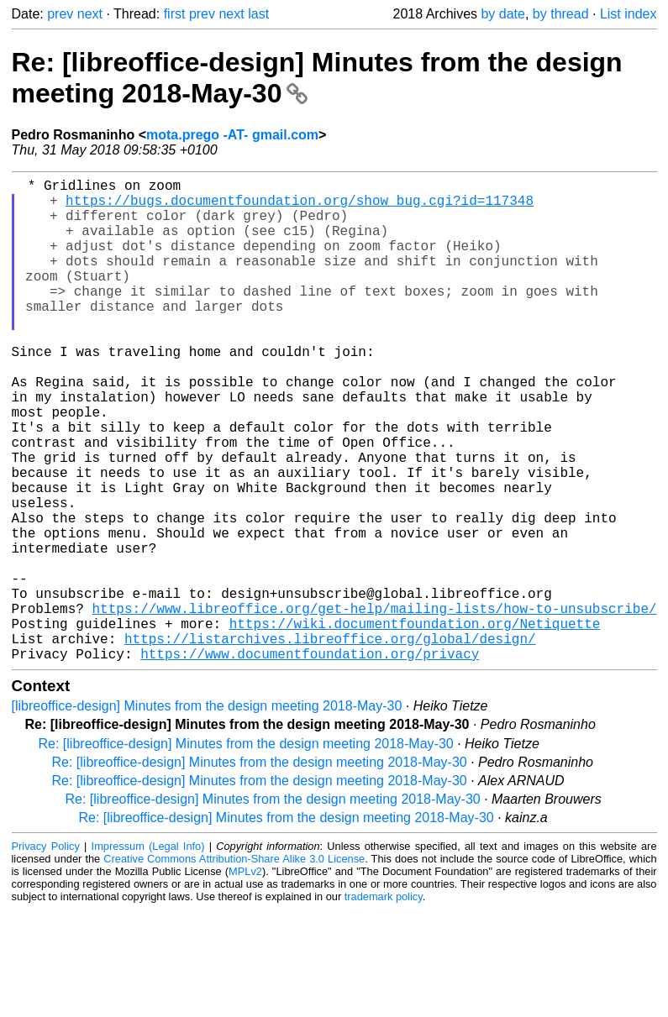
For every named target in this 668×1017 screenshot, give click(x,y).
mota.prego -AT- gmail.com (232, 135)
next (90, 14)
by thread (561, 14)
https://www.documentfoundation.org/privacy (309, 761)
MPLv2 (245, 978)
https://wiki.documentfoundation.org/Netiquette (415, 724)
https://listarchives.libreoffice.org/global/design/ (330, 742)
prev (60, 14)
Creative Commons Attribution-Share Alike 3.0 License (234, 966)
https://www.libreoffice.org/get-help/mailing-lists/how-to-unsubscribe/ (374, 705)
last (258, 14)
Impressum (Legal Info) (148, 953)
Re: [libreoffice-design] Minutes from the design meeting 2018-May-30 (246, 851)
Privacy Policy (46, 953)
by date (502, 14)
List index (628, 14)
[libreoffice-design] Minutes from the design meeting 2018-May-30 (207, 813)
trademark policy (384, 1004)
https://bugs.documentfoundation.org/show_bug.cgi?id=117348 (300, 206)
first (175, 14)
